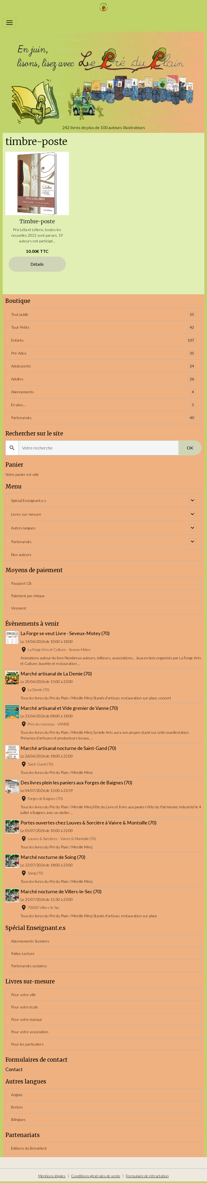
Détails (37, 264)
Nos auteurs (21, 554)
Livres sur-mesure (26, 514)
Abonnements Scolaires (30, 941)
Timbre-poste (37, 221)
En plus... (103, 405)
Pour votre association (29, 1031)
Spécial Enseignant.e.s (28, 500)
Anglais (17, 1094)
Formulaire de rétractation (147, 1176)
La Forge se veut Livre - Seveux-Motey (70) (65, 633)
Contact (14, 1069)
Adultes (103, 379)
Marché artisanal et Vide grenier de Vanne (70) (70, 708)
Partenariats (103, 418)
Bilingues (18, 1119)
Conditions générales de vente (95, 1176)
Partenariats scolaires (29, 966)
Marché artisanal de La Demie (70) (56, 673)
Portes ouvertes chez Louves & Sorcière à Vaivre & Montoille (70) (89, 823)
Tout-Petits (103, 327)
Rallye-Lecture (22, 953)
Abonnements (103, 392)
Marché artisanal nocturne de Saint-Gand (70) (69, 748)
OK (190, 447)
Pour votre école (24, 1007)
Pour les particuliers (27, 1044)
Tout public (103, 314)
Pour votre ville (23, 994)
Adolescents (103, 366)
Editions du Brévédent (29, 1148)
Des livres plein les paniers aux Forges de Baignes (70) (77, 782)
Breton (17, 1107)
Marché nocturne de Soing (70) (53, 857)
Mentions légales (51, 1176)
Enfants (103, 340)
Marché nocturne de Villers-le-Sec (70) (61, 891)
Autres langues (23, 528)
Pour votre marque (26, 1019)
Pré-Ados (103, 353)
